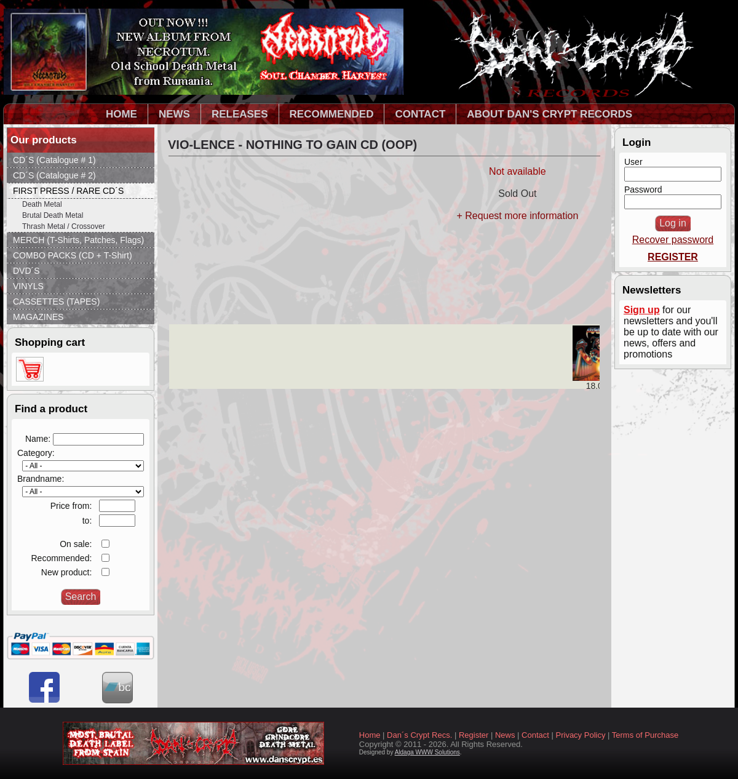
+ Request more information (517, 215)
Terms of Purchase (645, 735)
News (505, 735)
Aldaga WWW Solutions (427, 752)
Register (473, 735)
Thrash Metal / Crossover (63, 226)
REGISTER (673, 257)
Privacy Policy (581, 735)
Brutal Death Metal (52, 215)
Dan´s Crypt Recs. (419, 735)
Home (370, 735)
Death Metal (42, 204)
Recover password (673, 239)
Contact (535, 735)
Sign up (642, 310)
